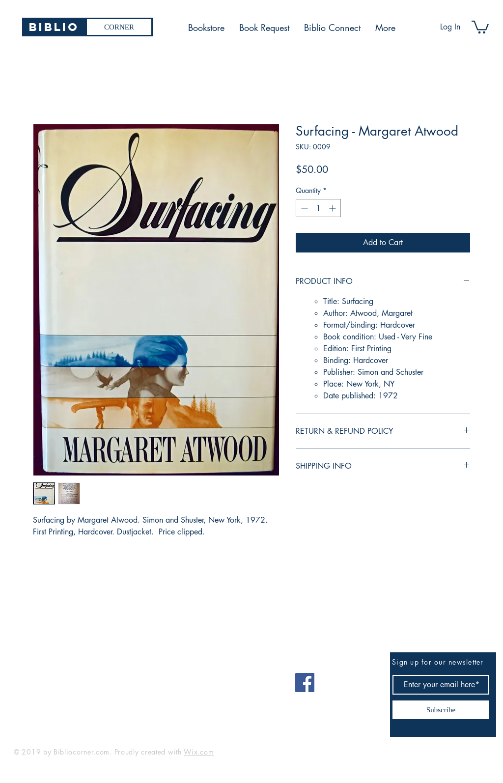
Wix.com (199, 751)
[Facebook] (304, 682)
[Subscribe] (441, 710)
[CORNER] (119, 27)
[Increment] (333, 208)
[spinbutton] (318, 208)
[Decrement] (303, 208)
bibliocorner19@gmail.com (62, 679)
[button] (480, 26)
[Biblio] (53, 27)
